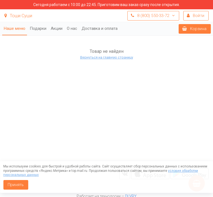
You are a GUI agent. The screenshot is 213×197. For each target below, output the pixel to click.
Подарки (38, 28)
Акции (56, 28)
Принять (16, 184)
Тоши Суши (18, 15)
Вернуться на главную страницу (106, 57)
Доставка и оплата (100, 28)
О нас (72, 28)
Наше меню (14, 28)
